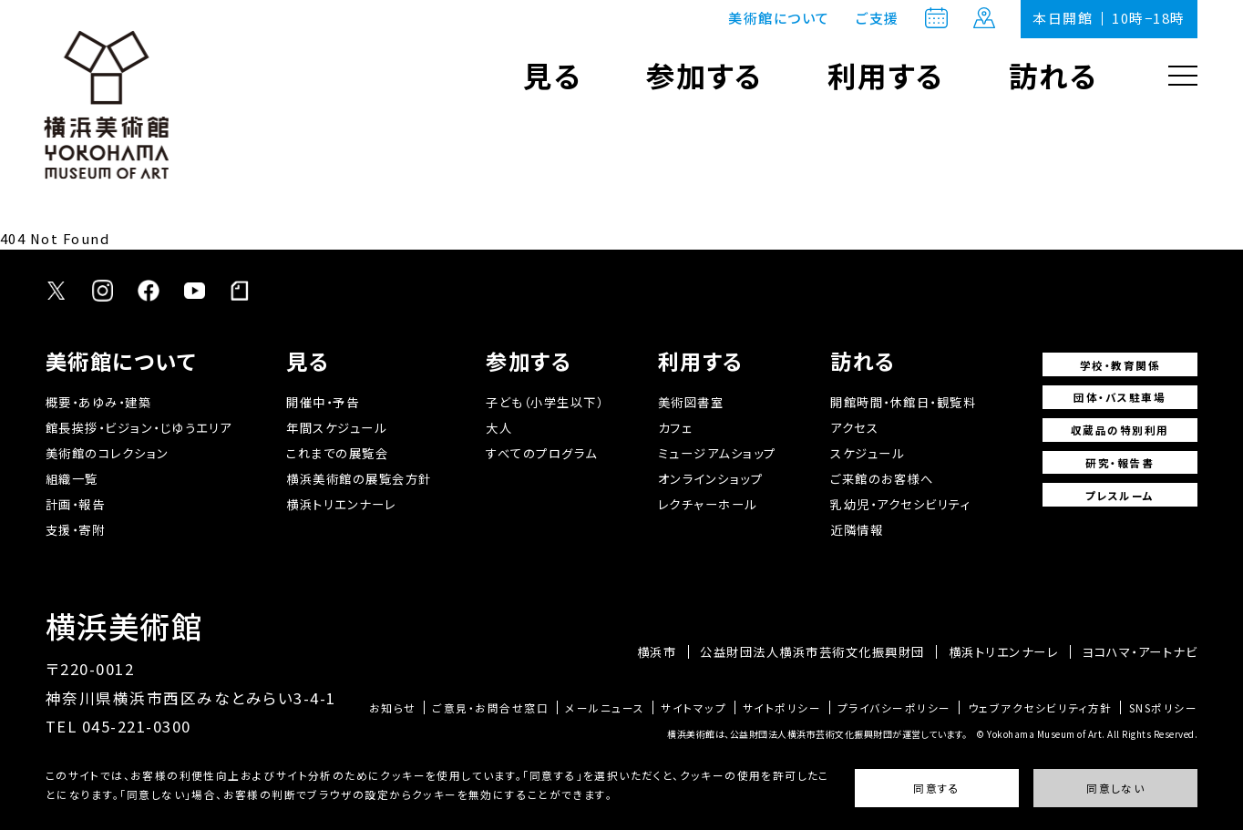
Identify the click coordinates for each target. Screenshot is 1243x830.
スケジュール (867, 453)
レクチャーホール (707, 504)
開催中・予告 (322, 402)
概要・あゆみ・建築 (98, 402)
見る (552, 75)
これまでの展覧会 (337, 453)
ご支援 (877, 19)
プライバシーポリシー (894, 707)
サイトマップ (693, 707)
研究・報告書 (1119, 462)
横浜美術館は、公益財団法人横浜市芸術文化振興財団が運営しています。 (817, 734)
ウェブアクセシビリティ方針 (1040, 707)
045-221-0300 (136, 726)
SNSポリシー (1163, 707)
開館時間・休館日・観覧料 (903, 402)
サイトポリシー (782, 707)
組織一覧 (72, 478)
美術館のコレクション (108, 453)
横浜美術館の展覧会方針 (358, 478)
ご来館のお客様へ (881, 478)
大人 (499, 427)
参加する (705, 75)
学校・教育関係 (1120, 365)
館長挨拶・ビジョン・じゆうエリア (139, 427)
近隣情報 (856, 529)
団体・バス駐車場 (1120, 397)
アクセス (854, 427)
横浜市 (657, 652)
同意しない (1115, 788)
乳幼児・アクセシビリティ (900, 504)
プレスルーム (1120, 495)
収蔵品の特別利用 (1120, 429)
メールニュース (604, 707)
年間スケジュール (336, 427)
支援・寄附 (76, 529)
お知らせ (392, 707)
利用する (886, 75)
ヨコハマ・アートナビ (1139, 652)
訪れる (1054, 75)
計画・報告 (76, 504)
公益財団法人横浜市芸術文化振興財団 (812, 652)
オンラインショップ (710, 478)
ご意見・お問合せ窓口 (490, 707)
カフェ (675, 427)
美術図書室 (691, 402)
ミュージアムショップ (717, 453)
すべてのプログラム (541, 453)
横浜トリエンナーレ (341, 504)
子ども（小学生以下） (544, 402)
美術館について (778, 17)
